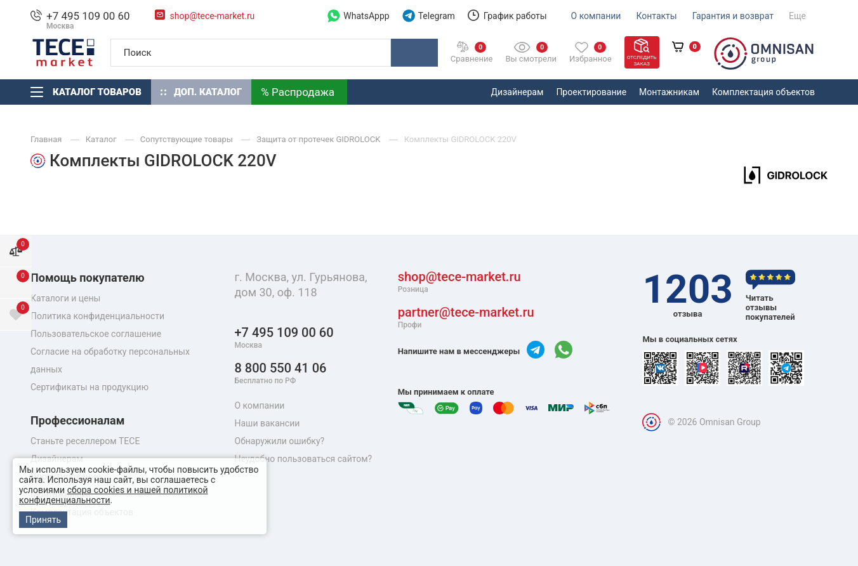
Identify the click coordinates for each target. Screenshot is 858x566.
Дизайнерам (517, 92)
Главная (47, 139)
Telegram (428, 16)
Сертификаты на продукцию (89, 387)
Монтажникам (669, 92)
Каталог (102, 139)
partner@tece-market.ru (466, 317)
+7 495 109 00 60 (88, 16)
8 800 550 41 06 (281, 373)
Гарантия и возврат (733, 16)
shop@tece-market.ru (212, 16)
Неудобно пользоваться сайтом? (304, 459)
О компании (596, 16)
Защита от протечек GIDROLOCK (319, 139)
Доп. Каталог (201, 92)
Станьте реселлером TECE (85, 441)
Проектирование (591, 92)
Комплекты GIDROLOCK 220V (460, 139)
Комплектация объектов (763, 92)
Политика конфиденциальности (97, 316)
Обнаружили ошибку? (280, 441)
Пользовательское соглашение (95, 334)
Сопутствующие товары (187, 139)
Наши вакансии (267, 423)
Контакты (656, 16)
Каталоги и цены (65, 298)
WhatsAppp (358, 16)
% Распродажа (297, 92)
